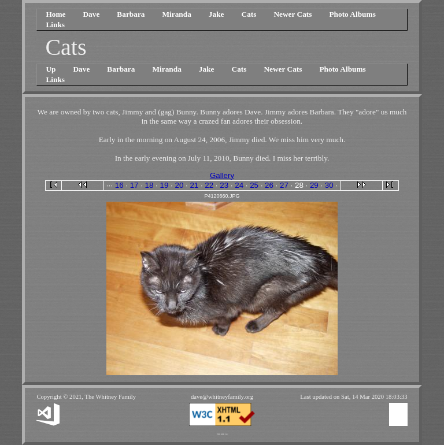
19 (164, 185)
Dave (91, 14)
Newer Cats (292, 14)
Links (55, 24)
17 (134, 185)
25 (254, 185)
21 (194, 185)
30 (329, 185)
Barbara (131, 14)
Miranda (176, 14)
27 (284, 185)
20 (179, 185)
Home (55, 14)
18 (149, 185)
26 (269, 185)
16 (119, 185)
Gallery (222, 175)
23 (224, 185)
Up (51, 69)
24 (239, 185)
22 (209, 185)
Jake (216, 14)
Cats (249, 14)
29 (314, 185)
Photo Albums (352, 14)
